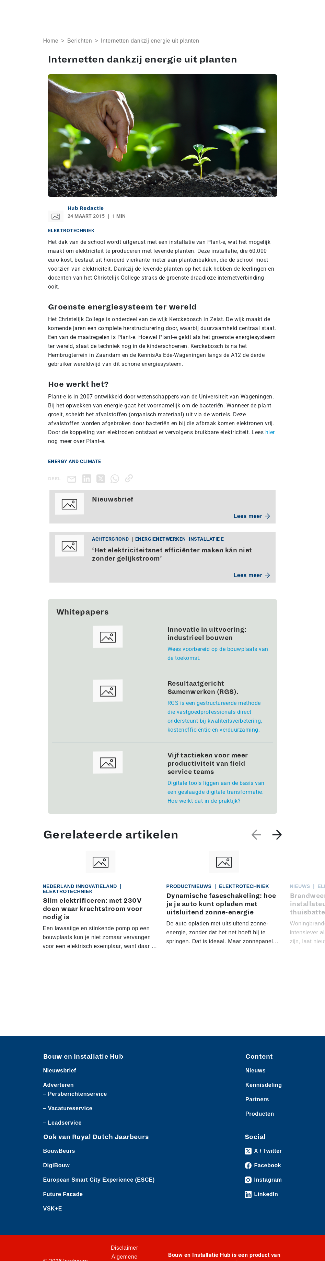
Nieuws (255, 1070)
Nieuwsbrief (59, 1070)
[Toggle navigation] (275, 11)
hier (270, 432)
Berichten (79, 41)
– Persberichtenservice (75, 1094)
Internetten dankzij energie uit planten (150, 41)
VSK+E (52, 1209)
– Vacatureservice (68, 1108)
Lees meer (252, 516)
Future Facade (63, 1194)
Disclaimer (124, 1248)
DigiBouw (56, 1165)
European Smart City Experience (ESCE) (99, 1180)
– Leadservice (62, 1123)
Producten (259, 1114)
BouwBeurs (59, 1151)
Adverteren (58, 1085)
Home (51, 41)
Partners (257, 1099)
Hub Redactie (86, 208)
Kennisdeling (263, 1085)
